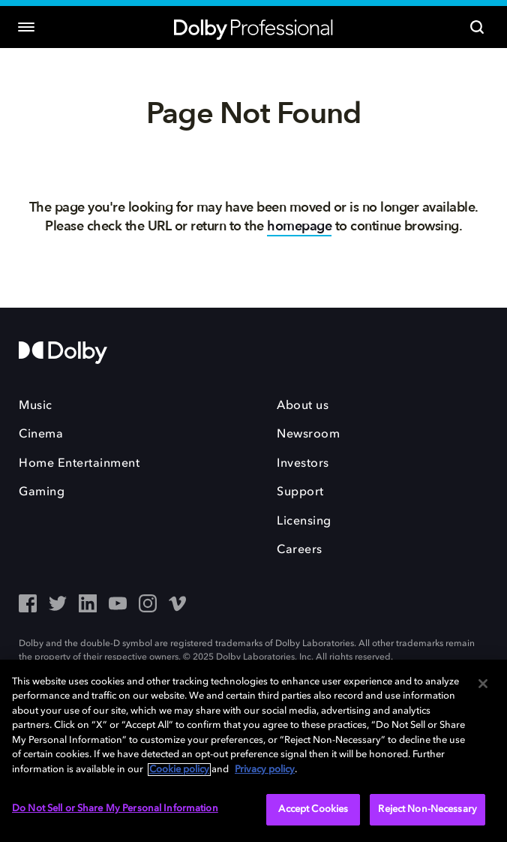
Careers (299, 550)
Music (35, 406)
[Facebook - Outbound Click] (28, 604)
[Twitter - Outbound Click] (58, 604)
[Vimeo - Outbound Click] (178, 604)
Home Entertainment (79, 464)
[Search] (477, 27)
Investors (303, 464)
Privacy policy (265, 769)
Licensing (304, 522)
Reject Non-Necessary (427, 809)
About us (302, 406)
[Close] (483, 683)
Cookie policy (179, 769)
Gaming (41, 492)
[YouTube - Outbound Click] (118, 604)
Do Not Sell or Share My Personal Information (115, 808)
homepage (299, 226)
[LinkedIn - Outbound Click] (88, 604)
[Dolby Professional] (253, 27)
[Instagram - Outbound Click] (148, 604)
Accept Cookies (313, 809)
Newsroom (308, 435)
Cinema (41, 435)
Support (300, 492)
